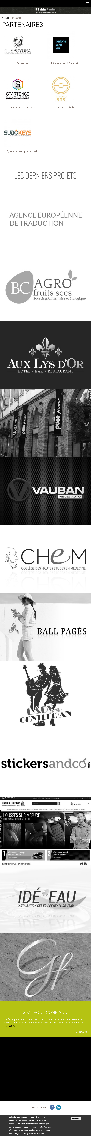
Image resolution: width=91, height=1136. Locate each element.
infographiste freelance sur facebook (52, 1107)
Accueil (5, 18)
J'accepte (76, 1118)
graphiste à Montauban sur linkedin (58, 1107)
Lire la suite (9, 1026)
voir (45, 218)
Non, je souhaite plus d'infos (34, 1133)
